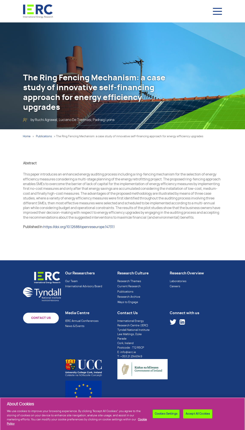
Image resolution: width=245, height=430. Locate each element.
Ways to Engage (127, 302)
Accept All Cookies (198, 415)
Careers (175, 286)
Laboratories (178, 281)
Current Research (129, 286)
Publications (44, 136)
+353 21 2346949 (131, 356)
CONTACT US (41, 318)
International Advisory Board (83, 286)
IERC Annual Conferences (82, 321)
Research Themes (129, 281)
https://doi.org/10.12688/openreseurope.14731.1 (79, 227)
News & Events (74, 326)
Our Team (71, 281)
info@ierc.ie (128, 352)
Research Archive (128, 297)
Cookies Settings (166, 415)
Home (27, 136)
